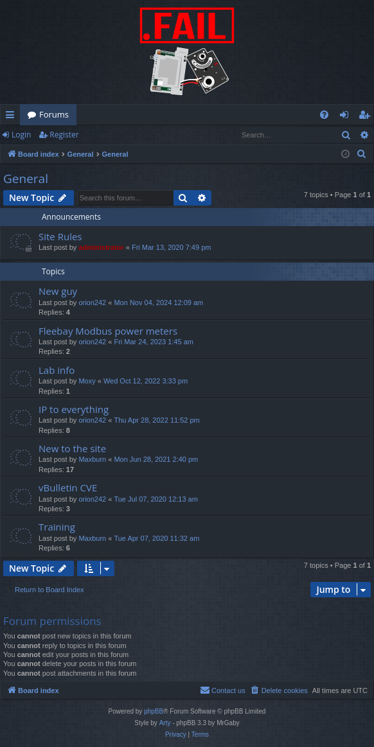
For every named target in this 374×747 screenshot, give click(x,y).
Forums (54, 114)
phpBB (153, 711)
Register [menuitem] (367, 117)
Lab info (57, 370)
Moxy (86, 381)
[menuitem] (324, 114)
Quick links (12, 117)
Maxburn (92, 459)
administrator (100, 247)
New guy (58, 291)
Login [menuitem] (346, 117)
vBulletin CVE (68, 487)
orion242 (92, 302)
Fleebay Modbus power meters (108, 330)
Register (63, 134)
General (25, 178)
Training (57, 526)
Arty (165, 722)
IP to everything (74, 409)
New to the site (72, 448)
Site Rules (60, 236)
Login (21, 134)
